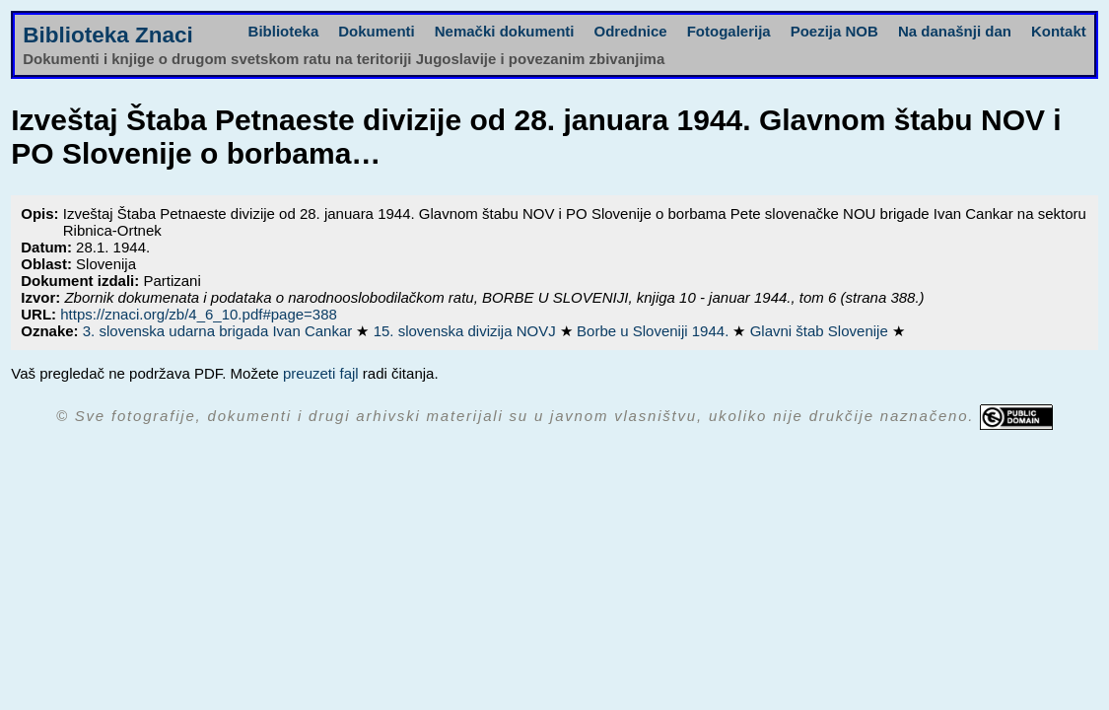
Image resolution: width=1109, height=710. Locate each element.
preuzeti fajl (321, 373)
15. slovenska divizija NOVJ (467, 330)
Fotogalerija (729, 31)
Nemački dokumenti (505, 31)
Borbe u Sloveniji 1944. (654, 330)
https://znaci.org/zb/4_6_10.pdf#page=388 (198, 314)
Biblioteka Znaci (108, 35)
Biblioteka (283, 31)
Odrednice (629, 31)
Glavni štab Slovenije (821, 330)
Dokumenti (376, 31)
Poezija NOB (834, 31)
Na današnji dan (954, 31)
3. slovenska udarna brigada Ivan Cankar (220, 330)
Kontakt (1058, 31)
